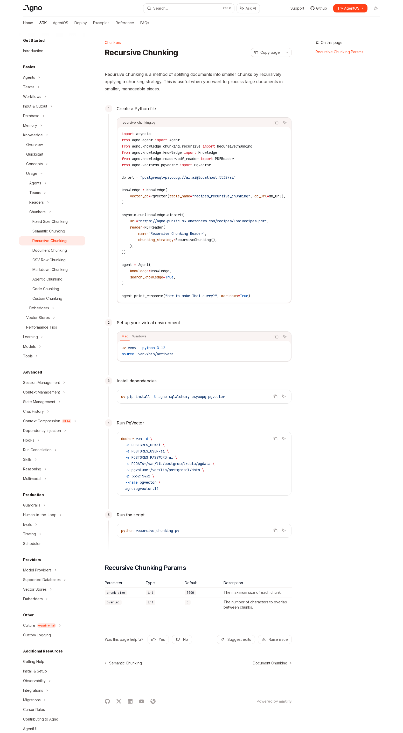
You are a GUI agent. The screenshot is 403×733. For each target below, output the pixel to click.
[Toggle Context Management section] (52, 392)
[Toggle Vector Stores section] (52, 317)
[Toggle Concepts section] (52, 164)
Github (318, 8)
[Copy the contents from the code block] (276, 122)
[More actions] (287, 52)
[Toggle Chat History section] (52, 411)
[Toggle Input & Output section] (52, 106)
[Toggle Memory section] (52, 125)
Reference (125, 25)
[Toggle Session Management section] (52, 382)
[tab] (125, 336)
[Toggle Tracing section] (52, 534)
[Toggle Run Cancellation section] (52, 450)
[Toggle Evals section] (52, 524)
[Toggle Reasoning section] (52, 469)
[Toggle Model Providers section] (52, 570)
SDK (43, 25)
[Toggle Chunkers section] (52, 212)
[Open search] (188, 8)
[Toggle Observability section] (52, 680)
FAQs (144, 25)
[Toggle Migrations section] (52, 700)
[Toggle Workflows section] (52, 96)
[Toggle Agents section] (52, 77)
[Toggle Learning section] (52, 337)
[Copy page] (267, 52)
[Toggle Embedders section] (52, 308)
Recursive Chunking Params (339, 52)
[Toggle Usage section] (52, 173)
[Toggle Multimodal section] (52, 478)
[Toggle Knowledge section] (52, 135)
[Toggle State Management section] (52, 402)
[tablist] (194, 336)
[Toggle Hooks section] (52, 440)
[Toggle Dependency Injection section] (52, 430)
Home (28, 25)
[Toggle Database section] (52, 116)
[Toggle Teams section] (52, 87)
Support (294, 8)
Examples (101, 25)
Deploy (80, 25)
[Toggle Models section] (52, 346)
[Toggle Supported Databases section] (52, 579)
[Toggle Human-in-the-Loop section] (52, 514)
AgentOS (60, 25)
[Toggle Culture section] (52, 625)
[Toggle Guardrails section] (52, 505)
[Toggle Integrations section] (52, 690)
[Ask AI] (284, 122)
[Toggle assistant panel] (248, 8)
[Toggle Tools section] (52, 356)
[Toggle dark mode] (376, 8)
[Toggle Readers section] (52, 202)
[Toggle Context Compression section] (52, 421)
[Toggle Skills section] (52, 459)
